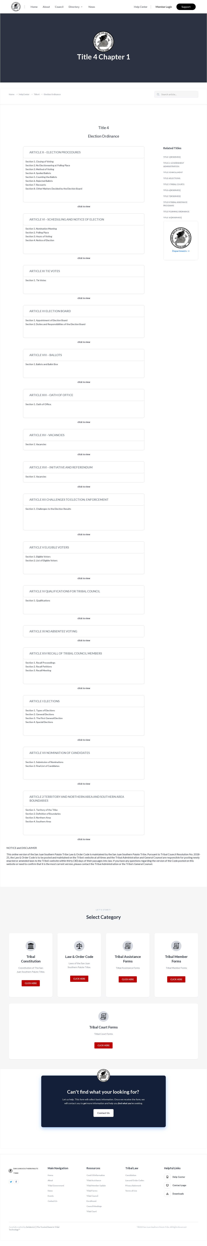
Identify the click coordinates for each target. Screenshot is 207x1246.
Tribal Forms (92, 1191)
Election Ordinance (52, 94)
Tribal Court (92, 1211)
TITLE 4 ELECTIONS (171, 178)
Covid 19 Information (96, 1175)
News (91, 6)
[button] (76, 6)
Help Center (140, 6)
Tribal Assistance (94, 1180)
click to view (83, 206)
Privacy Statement (133, 1185)
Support (186, 6)
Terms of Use (131, 1191)
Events (51, 1196)
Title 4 (36, 94)
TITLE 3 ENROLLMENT (173, 172)
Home (34, 6)
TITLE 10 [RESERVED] (172, 217)
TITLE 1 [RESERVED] (171, 157)
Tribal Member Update (96, 1185)
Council (59, 6)
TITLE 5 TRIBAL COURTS (173, 184)
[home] (16, 6)
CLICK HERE (31, 983)
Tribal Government (56, 1185)
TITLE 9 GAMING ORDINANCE (176, 211)
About (46, 6)
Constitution (130, 1175)
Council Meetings (94, 1206)
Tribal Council (92, 1196)
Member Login (164, 6)
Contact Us (103, 1113)
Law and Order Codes (134, 1180)
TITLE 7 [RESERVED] (171, 196)
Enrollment (91, 1201)
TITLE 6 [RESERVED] (171, 190)
